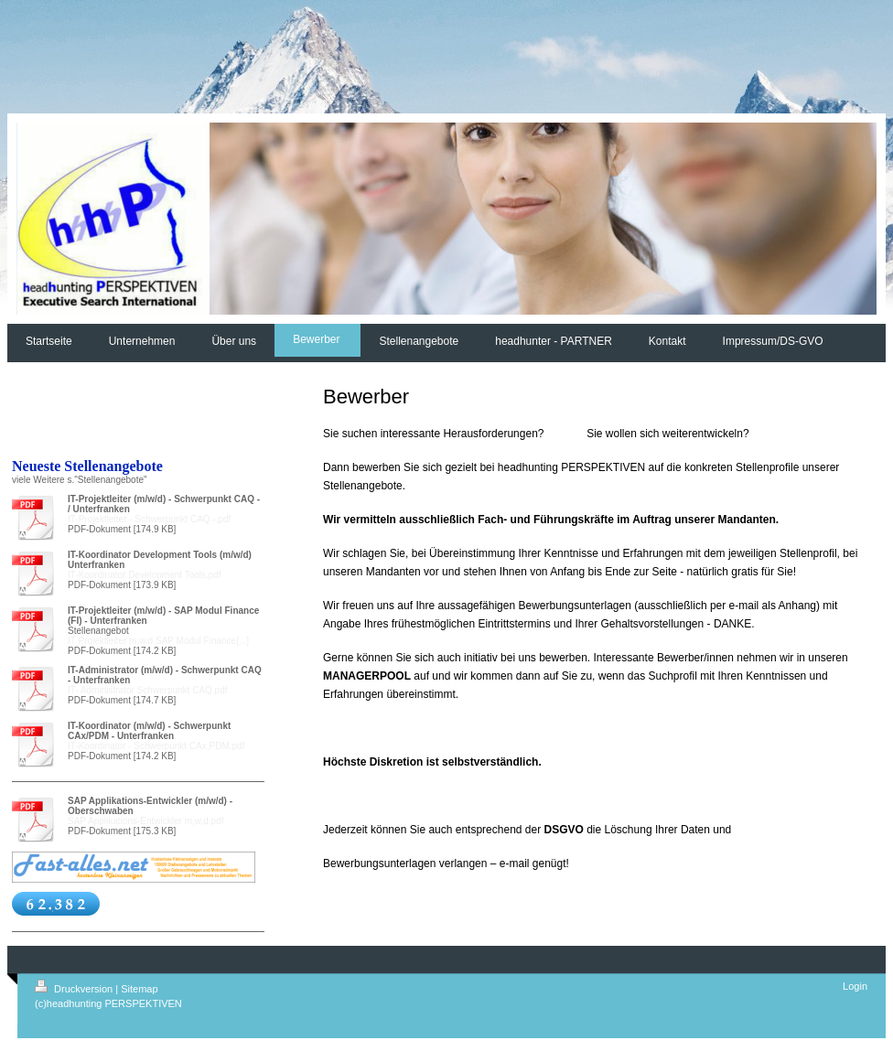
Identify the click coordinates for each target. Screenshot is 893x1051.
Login (855, 986)
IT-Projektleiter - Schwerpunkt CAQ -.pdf (149, 519)
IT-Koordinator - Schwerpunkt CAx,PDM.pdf (156, 746)
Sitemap (139, 988)
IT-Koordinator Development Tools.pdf (144, 575)
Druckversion (75, 988)
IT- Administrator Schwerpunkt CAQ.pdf (148, 690)
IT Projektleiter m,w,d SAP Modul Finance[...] (158, 641)
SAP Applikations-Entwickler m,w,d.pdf (145, 821)
